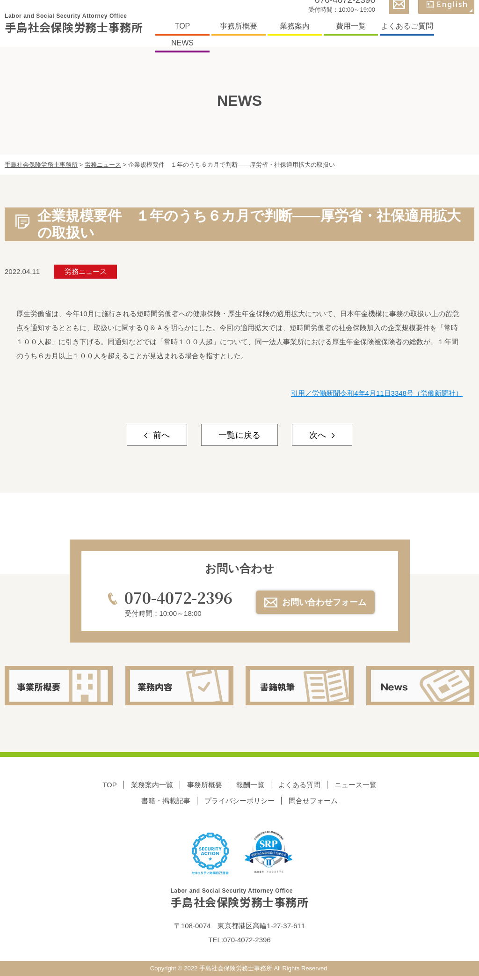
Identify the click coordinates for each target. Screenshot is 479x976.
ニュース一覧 (355, 785)
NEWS (182, 43)
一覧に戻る (239, 435)
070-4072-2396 (178, 597)
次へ (318, 435)
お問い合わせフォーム (324, 602)
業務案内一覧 (152, 785)
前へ (160, 435)
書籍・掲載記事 (165, 801)
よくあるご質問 (407, 26)
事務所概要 (238, 26)
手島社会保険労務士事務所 (74, 24)
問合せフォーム (313, 801)
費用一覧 (351, 26)
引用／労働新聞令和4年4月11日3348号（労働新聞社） (377, 393)
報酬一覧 (250, 785)
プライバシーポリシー (239, 801)
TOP (182, 26)
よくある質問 (299, 785)
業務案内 (295, 26)
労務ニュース (86, 271)
